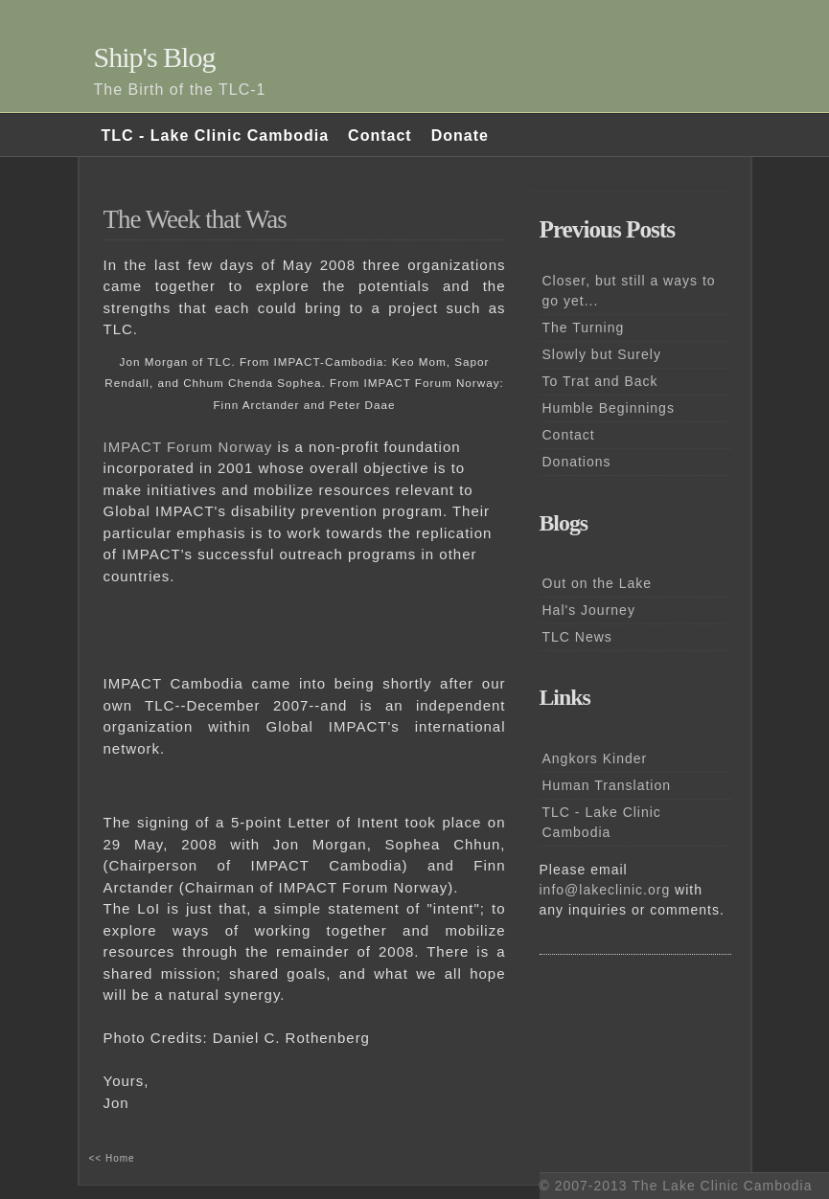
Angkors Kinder (595, 758)
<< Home (112, 1158)
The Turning (583, 327)
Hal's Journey (588, 610)
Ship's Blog (155, 57)
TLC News (577, 637)
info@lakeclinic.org (605, 889)
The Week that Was (195, 219)
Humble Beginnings (608, 408)
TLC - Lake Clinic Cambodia (216, 135)
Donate (460, 135)
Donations (576, 461)
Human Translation (607, 785)
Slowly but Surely (601, 354)
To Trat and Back (600, 381)
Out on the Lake (597, 583)
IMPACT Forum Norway (188, 447)
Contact (380, 135)
